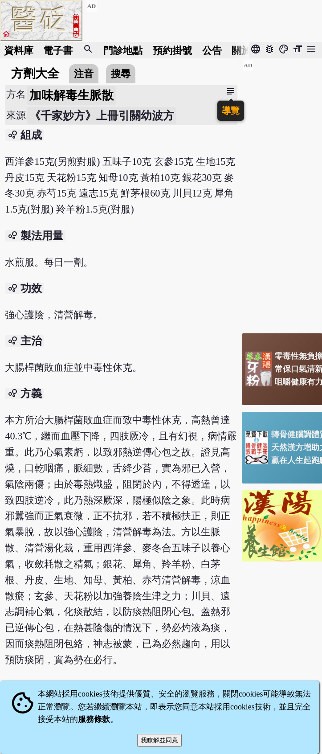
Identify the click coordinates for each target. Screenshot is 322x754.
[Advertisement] (282, 193)
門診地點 (123, 50)
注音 (84, 73)
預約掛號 (172, 50)
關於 (241, 50)
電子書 (58, 50)
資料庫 (18, 50)
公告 (212, 50)
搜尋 (120, 73)
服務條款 (94, 719)
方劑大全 (35, 73)
